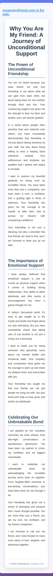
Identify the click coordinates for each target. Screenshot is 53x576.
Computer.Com (36, 564)
